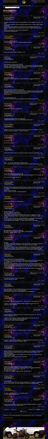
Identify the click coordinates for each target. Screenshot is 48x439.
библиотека (15, 2)
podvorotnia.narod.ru (16, 213)
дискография (6, 1)
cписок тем (5, 15)
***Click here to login (8, 417)
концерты (15, 0)
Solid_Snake (9, 273)
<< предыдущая (6, 409)
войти (43, 2)
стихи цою (35, 1)
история (8, 0)
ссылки (40, 2)
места (16, 1)
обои (39, 1)
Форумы (5, 5)
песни (12, 0)
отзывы (39, 0)
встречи (43, 0)
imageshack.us (7, 94)
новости (5, 0)
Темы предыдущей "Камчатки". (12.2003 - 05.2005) (17, 5)
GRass (7, 296)
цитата (42, 32)
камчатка (33, 0)
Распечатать (24, 411)
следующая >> (14, 409)
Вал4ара (8, 47)
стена (36, 0)
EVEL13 (8, 57)
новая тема (10, 15)
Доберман (8, 103)
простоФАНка (13, 11)
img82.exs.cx (12, 370)
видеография (11, 1)
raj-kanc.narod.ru (8, 140)
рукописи (10, 2)
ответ (39, 32)
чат (32, 1)
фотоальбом (6, 2)
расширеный (7, 8)
